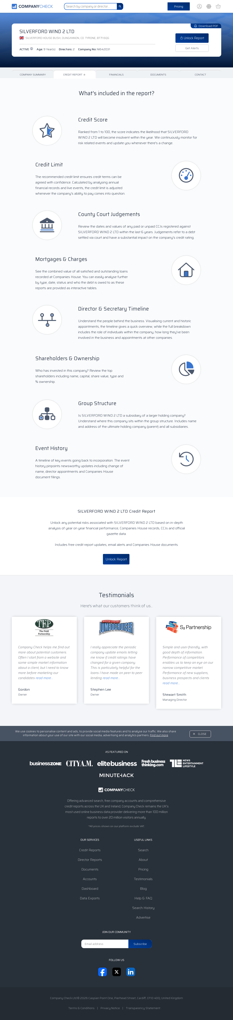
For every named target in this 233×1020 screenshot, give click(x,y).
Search (143, 850)
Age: (46, 49)
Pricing (178, 6)
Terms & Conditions (81, 1008)
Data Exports (90, 898)
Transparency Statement (143, 1008)
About (143, 859)
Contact (200, 75)
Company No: (94, 49)
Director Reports (90, 859)
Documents (158, 75)
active (26, 49)
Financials (116, 75)
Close (202, 734)
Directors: (67, 49)
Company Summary (33, 75)
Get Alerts (192, 48)
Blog (143, 888)
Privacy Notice (110, 1008)
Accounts (90, 879)
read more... (44, 678)
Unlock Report (192, 38)
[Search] (120, 6)
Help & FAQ (143, 898)
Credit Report (74, 75)
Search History (143, 907)
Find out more (159, 735)
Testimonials (143, 879)
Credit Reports (90, 850)
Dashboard (90, 888)
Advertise (143, 917)
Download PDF (206, 26)
